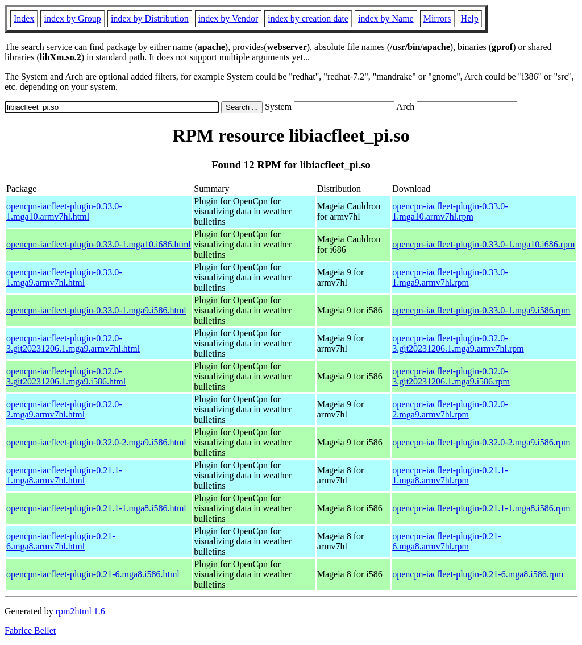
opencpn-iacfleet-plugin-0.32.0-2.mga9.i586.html (96, 442)
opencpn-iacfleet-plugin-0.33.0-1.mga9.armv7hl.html (64, 277)
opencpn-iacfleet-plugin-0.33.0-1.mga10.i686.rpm (483, 244)
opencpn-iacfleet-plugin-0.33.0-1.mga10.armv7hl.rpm (450, 211)
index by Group (72, 18)
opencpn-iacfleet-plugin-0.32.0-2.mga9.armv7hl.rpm (450, 409)
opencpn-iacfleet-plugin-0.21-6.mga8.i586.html (93, 574)
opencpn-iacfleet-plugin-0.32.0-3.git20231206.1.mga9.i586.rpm (451, 376)
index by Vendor (228, 18)
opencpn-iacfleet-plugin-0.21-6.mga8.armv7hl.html (60, 541)
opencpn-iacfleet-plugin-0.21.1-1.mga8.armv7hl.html (64, 475)
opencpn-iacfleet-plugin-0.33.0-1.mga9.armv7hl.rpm (450, 277)
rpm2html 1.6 (80, 611)
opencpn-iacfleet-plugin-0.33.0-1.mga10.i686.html (98, 244)
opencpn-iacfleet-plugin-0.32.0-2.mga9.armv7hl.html (64, 409)
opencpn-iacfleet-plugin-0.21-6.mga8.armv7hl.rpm (446, 541)
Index (24, 18)
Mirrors (437, 18)
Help (470, 18)
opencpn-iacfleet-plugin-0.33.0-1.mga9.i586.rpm (481, 310)
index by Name (386, 18)
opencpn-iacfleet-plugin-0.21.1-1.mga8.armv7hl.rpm (450, 475)
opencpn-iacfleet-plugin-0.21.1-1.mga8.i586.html (96, 508)
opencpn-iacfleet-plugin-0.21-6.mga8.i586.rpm (477, 574)
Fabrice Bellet (30, 630)
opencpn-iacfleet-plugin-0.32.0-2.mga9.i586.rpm (481, 442)
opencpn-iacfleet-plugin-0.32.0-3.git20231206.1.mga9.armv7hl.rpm (458, 343)
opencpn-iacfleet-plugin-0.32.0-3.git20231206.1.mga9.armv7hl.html (73, 343)
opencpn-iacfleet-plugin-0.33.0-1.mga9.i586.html (96, 310)
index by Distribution (150, 18)
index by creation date (308, 18)
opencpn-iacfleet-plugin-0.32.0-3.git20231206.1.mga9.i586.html (66, 376)
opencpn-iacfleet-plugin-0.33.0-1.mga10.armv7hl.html (64, 211)
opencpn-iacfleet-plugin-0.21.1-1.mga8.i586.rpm (481, 508)
